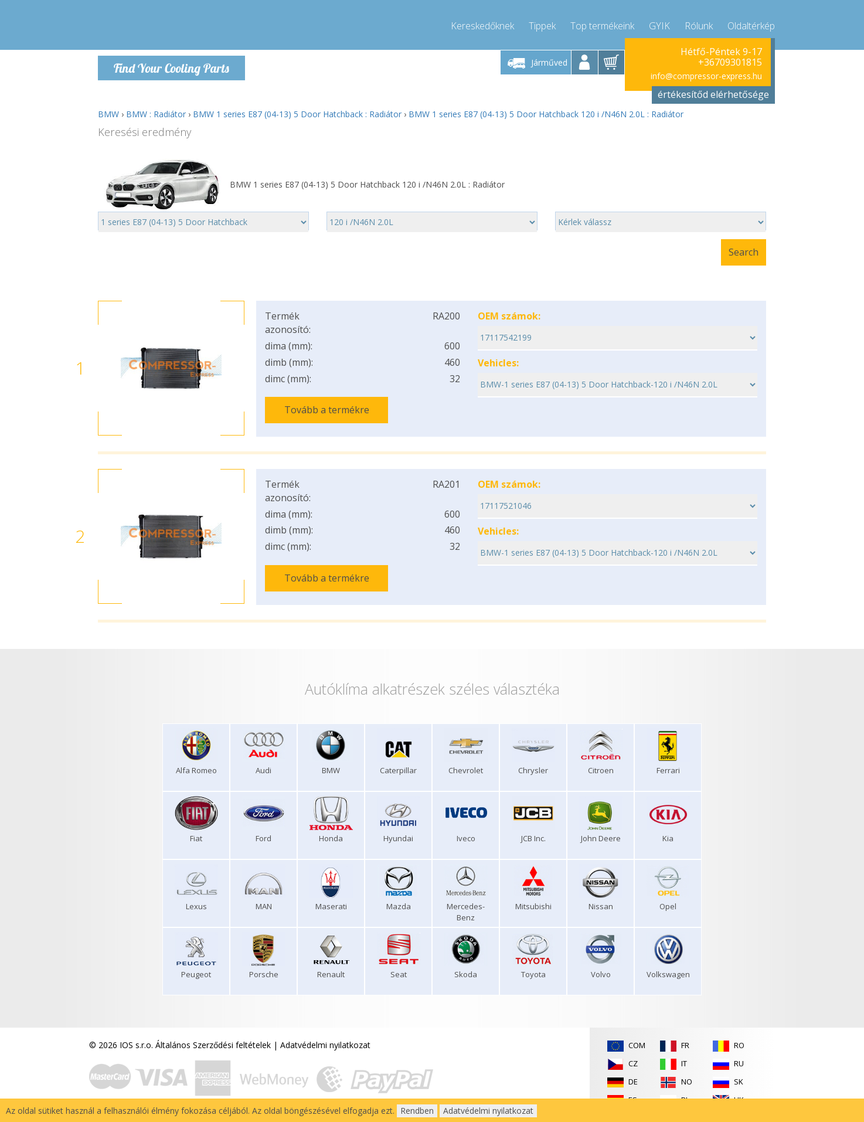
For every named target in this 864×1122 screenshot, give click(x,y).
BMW (108, 114)
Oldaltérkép (751, 23)
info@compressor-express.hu (706, 75)
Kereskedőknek (482, 23)
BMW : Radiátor (156, 114)
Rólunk (699, 23)
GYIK (659, 23)
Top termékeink (602, 23)
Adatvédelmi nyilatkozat (325, 1043)
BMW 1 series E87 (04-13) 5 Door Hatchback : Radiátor (297, 114)
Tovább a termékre (326, 409)
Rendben (417, 1110)
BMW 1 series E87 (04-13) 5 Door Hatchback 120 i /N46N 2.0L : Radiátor (546, 114)
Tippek (542, 23)
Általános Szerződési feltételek (213, 1043)
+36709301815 (730, 62)
